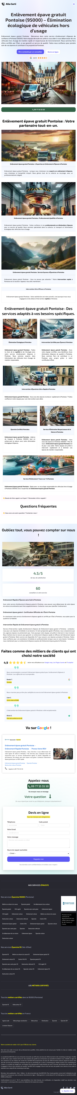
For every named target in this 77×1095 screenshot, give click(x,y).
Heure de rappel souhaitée (17, 850)
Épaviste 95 (5, 954)
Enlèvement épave (47, 909)
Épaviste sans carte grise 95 (10, 964)
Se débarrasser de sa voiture (42, 904)
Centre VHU (43, 919)
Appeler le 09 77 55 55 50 (16, 769)
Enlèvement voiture (17, 914)
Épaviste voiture (52, 923)
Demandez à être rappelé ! (37, 498)
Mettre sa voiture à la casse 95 (21, 954)
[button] (73, 4)
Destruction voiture (7, 919)
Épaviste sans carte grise (31, 909)
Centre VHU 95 (22, 959)
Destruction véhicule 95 (28, 964)
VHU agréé (18, 909)
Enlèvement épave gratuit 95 (41, 954)
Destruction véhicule (22, 919)
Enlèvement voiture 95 (8, 959)
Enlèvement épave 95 (44, 969)
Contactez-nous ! (31, 513)
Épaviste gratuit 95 (35, 959)
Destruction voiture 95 (8, 974)
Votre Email (11, 829)
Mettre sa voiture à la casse (10, 904)
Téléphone (11, 822)
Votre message (12, 837)
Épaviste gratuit (25, 904)
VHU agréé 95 (42, 964)
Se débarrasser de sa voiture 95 (11, 969)
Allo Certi (11, 4)
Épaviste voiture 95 (29, 969)
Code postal (43, 822)
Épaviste (34, 919)
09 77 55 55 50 (38, 786)
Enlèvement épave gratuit (9, 923)
